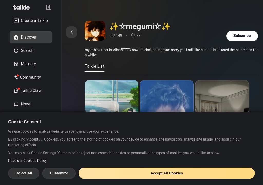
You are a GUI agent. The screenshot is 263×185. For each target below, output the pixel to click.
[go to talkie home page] (23, 7)
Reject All (24, 173)
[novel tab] (31, 104)
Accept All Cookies (167, 173)
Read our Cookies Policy (27, 161)
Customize (59, 173)
